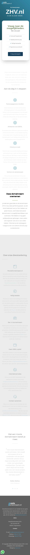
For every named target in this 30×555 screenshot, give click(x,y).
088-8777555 (17, 534)
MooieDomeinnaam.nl (21, 515)
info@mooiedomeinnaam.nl (17, 532)
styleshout (17, 548)
